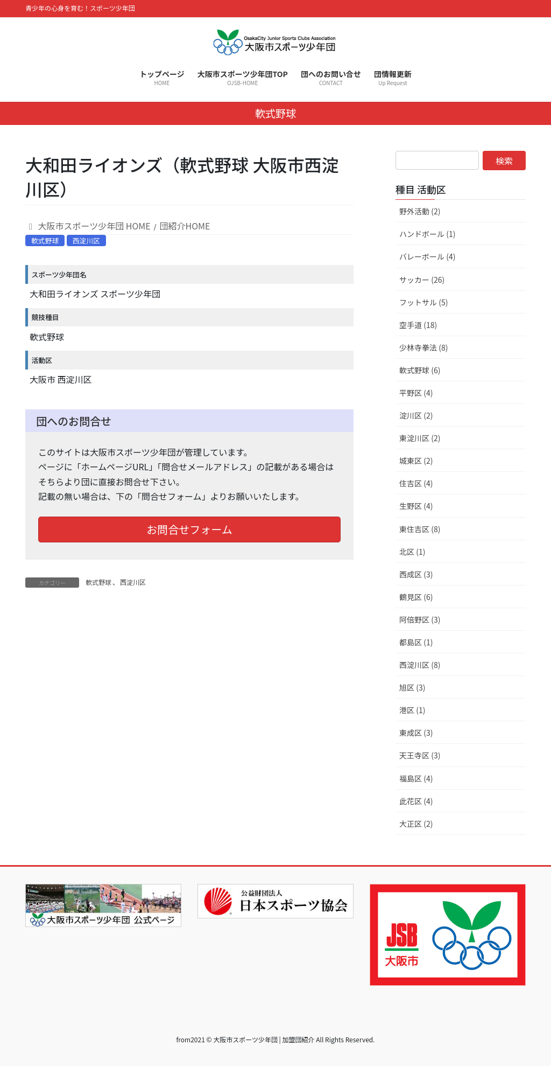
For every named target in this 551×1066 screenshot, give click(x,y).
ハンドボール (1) (427, 233)
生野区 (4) (416, 505)
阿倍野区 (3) (419, 619)
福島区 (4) (416, 778)
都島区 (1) (416, 642)
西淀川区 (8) (419, 664)
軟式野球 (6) (419, 370)
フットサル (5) (423, 302)
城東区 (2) (416, 460)
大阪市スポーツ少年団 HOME (88, 225)
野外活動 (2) (419, 211)
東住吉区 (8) (419, 529)
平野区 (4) (416, 392)
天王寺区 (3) (419, 755)
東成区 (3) (416, 732)
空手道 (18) (418, 324)
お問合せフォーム (189, 529)
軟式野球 (45, 240)
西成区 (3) (416, 574)
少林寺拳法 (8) (423, 347)
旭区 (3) (412, 687)
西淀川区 (86, 240)
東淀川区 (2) (419, 438)
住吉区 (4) (416, 483)
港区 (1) (412, 710)
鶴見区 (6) (416, 596)
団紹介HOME (185, 225)
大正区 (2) (416, 823)
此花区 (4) (416, 801)
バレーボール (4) (427, 256)
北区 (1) (412, 551)
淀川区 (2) (416, 415)
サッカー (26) (421, 279)
